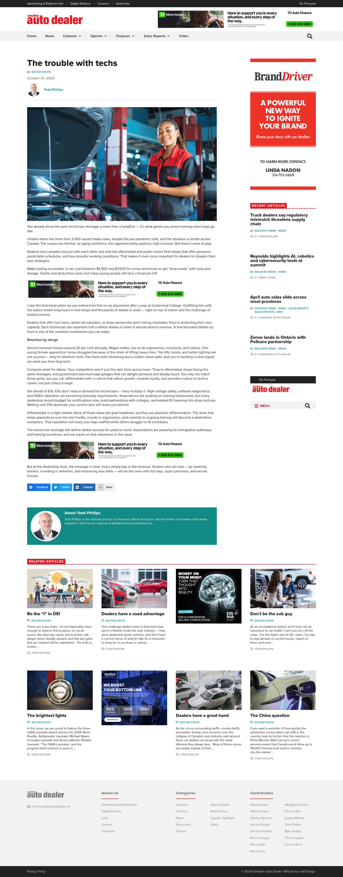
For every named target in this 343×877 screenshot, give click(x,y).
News (49, 36)
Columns (72, 36)
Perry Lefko (267, 277)
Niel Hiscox (258, 851)
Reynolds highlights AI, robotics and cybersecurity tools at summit (282, 261)
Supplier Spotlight (222, 818)
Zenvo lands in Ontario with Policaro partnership (278, 339)
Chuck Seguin (294, 838)
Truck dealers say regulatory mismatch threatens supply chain (279, 220)
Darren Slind (293, 844)
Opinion (98, 36)
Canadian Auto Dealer (275, 317)
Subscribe (123, 3)
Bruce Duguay (260, 838)
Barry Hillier (258, 844)
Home (32, 36)
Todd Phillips (53, 89)
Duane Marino (294, 818)
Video (183, 36)
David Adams (259, 804)
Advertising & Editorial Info (45, 3)
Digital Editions (80, 3)
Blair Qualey (293, 831)
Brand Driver (219, 811)
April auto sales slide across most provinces (278, 299)
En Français (308, 3)
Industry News (265, 230)
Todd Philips (293, 824)
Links (105, 818)
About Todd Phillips (83, 512)
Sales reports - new (269, 312)
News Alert (183, 824)
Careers (103, 3)
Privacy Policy (36, 871)
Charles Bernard (261, 818)
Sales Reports (157, 36)
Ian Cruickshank (261, 831)
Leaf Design (307, 871)
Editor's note (41, 72)
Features (125, 36)
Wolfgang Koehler (297, 804)
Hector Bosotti (260, 824)
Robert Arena (259, 811)
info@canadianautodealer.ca (51, 806)
